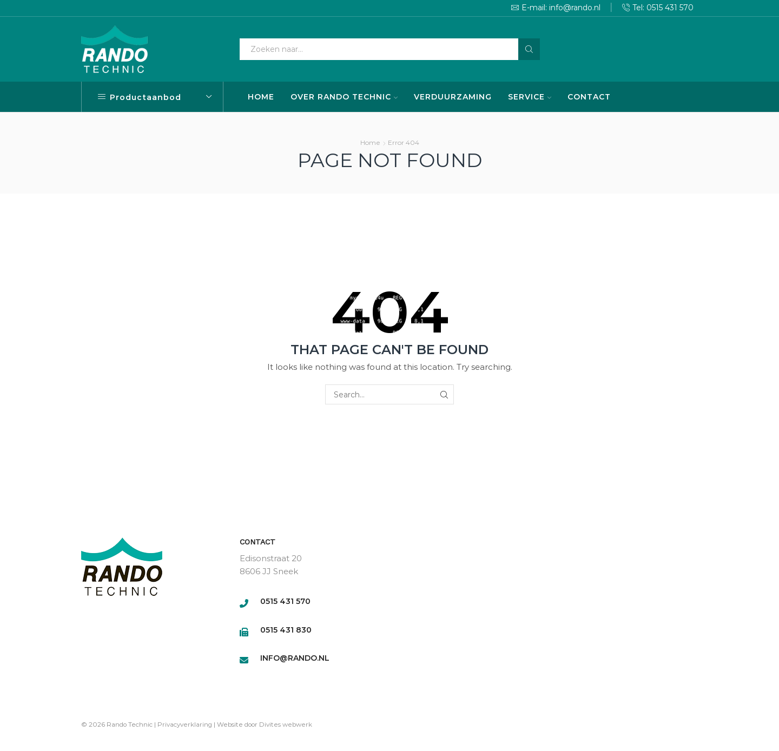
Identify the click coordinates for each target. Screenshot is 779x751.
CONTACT (589, 97)
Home (370, 142)
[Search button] (529, 49)
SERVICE (529, 97)
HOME (261, 97)
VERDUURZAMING (453, 97)
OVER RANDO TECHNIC (344, 97)
